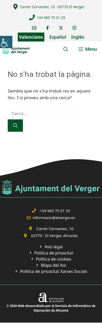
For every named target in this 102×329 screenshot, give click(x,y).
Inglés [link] (77, 37)
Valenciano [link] (31, 37)
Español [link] (57, 37)
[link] (6, 42)
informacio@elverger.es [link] (54, 217)
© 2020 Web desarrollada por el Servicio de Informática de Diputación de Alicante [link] (50, 308)
